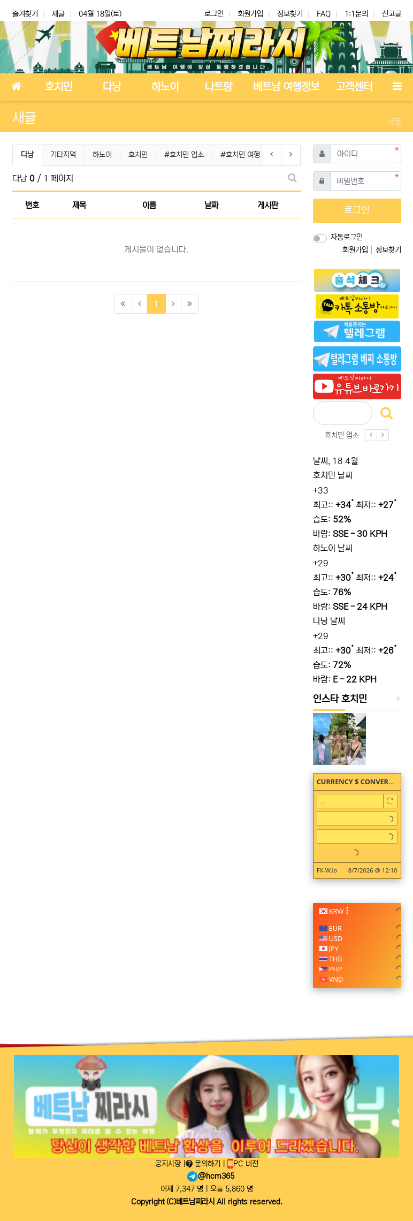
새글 (58, 14)
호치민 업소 (342, 435)
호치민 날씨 (333, 475)
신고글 (391, 14)
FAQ (324, 14)
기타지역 (63, 154)
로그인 (214, 14)
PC (242, 1163)
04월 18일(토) (100, 14)
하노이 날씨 (333, 548)
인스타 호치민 (340, 699)
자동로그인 (347, 237)
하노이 (102, 154)
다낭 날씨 (329, 621)
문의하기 (204, 1163)
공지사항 (169, 1163)
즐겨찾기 (25, 14)
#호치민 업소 (184, 154)
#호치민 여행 (240, 154)
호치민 (138, 154)
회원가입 (250, 14)
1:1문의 (356, 14)
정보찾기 (290, 14)
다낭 (31, 153)
